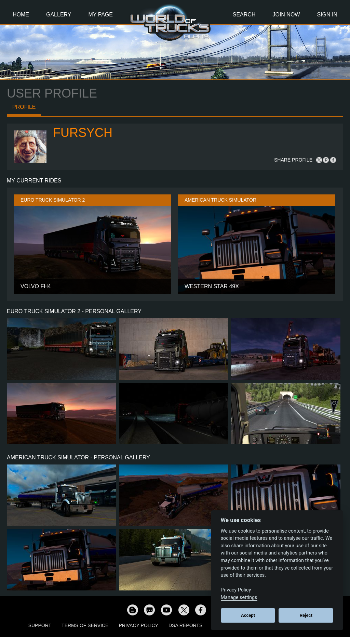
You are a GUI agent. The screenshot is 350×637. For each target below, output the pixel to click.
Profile (24, 107)
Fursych (82, 133)
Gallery (58, 14)
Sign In (327, 14)
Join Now (286, 14)
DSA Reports (185, 625)
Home (21, 14)
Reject (306, 615)
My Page (101, 14)
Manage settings (239, 597)
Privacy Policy (138, 625)
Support (39, 625)
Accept (248, 615)
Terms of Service (85, 625)
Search (244, 14)
